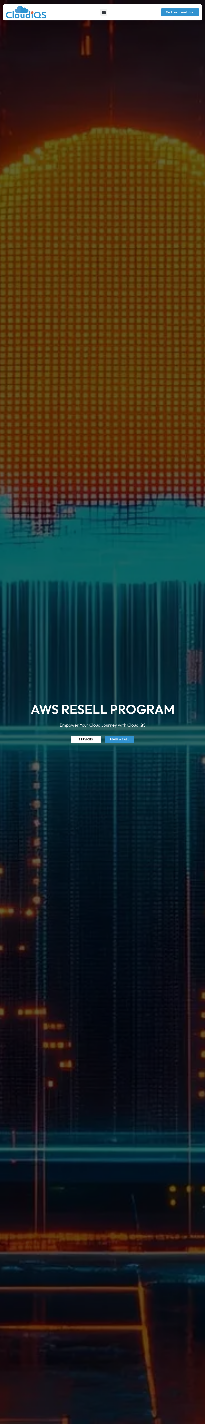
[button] (103, 12)
